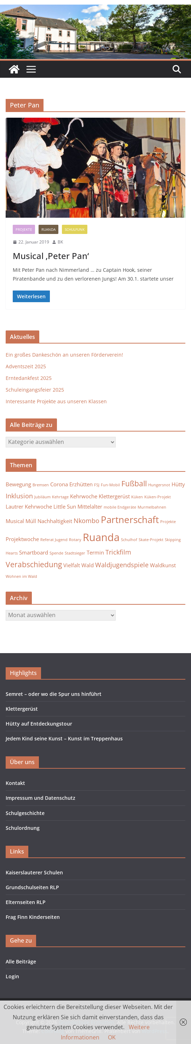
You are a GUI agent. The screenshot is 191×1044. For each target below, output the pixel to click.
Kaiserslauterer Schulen (34, 872)
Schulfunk (75, 229)
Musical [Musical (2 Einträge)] (15, 520)
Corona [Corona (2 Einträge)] (59, 484)
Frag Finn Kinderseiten (33, 917)
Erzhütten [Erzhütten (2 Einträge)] (81, 484)
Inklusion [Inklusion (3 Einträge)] (19, 496)
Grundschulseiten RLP (32, 887)
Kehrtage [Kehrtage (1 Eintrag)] (60, 496)
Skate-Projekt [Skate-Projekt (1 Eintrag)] (151, 539)
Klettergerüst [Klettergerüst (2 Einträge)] (114, 496)
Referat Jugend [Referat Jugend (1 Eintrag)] (54, 539)
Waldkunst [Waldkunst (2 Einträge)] (163, 565)
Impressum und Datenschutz (40, 797)
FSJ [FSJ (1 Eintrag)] (96, 484)
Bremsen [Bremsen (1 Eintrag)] (41, 484)
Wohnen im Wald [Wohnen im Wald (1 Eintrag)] (21, 576)
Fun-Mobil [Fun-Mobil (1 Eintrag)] (110, 484)
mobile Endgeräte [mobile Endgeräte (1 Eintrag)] (120, 507)
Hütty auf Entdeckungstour (39, 723)
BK (60, 242)
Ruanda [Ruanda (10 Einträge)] (101, 537)
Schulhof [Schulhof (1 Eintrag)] (129, 539)
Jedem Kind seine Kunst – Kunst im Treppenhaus (64, 738)
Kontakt (15, 783)
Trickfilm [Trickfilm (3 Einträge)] (118, 552)
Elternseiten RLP (26, 902)
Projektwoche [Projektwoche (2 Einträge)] (22, 538)
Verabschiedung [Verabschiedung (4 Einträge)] (34, 564)
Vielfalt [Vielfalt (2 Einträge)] (71, 565)
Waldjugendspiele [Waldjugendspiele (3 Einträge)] (122, 565)
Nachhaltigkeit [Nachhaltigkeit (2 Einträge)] (54, 520)
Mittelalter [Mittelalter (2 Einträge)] (89, 506)
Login (12, 976)
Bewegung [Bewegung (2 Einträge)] (18, 484)
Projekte (24, 229)
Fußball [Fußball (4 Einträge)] (134, 483)
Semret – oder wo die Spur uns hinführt (54, 694)
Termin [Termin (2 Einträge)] (95, 552)
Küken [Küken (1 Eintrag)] (137, 496)
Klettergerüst (22, 708)
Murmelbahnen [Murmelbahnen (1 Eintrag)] (152, 507)
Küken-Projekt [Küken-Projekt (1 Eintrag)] (157, 496)
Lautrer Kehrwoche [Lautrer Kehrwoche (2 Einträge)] (29, 506)
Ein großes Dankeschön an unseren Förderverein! (64, 354)
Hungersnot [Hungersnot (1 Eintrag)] (159, 484)
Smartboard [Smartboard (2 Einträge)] (33, 552)
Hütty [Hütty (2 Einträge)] (178, 484)
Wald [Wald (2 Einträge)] (87, 565)
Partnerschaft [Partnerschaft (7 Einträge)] (130, 519)
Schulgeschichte (25, 813)
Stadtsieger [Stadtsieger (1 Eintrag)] (75, 553)
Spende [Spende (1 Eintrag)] (56, 553)
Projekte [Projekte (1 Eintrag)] (168, 521)
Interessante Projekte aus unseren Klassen (56, 401)
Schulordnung (23, 828)
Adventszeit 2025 (26, 366)
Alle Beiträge (21, 961)
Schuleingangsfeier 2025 (35, 389)
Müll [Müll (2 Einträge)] (30, 520)
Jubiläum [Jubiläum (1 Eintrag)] (42, 496)
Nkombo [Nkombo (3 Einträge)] (86, 520)
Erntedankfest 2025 (29, 378)
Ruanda (48, 229)
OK (112, 1037)
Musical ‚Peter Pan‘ (51, 256)
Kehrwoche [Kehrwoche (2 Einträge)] (83, 496)
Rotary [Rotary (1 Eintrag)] (75, 539)
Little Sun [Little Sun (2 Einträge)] (64, 506)
